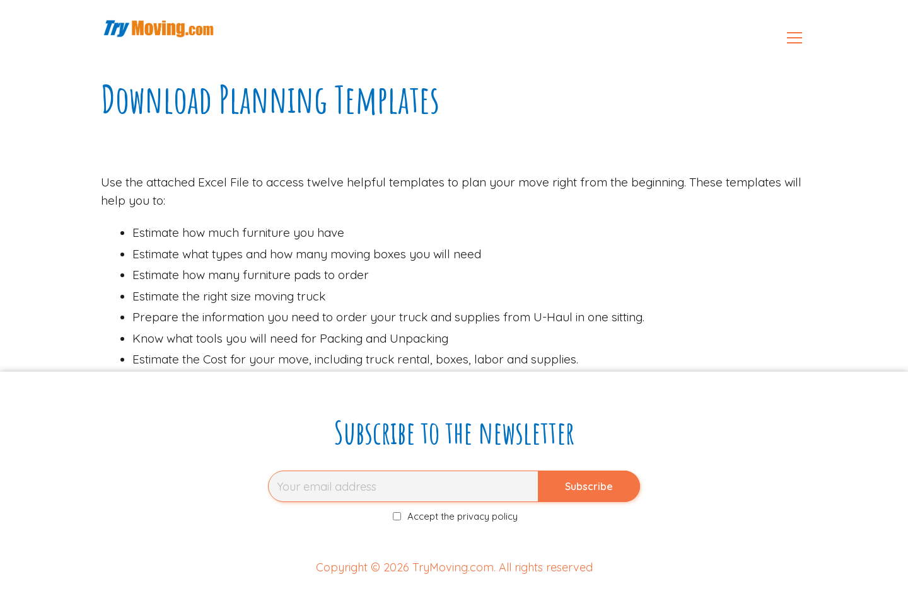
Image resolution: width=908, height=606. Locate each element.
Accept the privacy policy (455, 516)
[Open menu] (794, 38)
